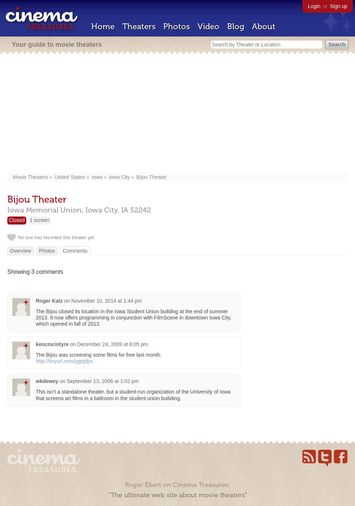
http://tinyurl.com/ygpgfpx (64, 361)
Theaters (139, 26)
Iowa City (119, 177)
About (263, 26)
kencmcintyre (52, 344)
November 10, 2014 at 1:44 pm (106, 301)
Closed (17, 220)
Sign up (338, 6)
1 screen (40, 220)
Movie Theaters (30, 177)
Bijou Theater (151, 177)
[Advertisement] (177, 114)
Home (103, 26)
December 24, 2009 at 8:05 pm (112, 344)
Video (209, 26)
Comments (75, 251)
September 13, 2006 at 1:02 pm (103, 381)
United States (69, 177)
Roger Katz (49, 301)
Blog (235, 26)
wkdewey (47, 381)
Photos (176, 26)
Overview (20, 251)
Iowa (97, 177)
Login (314, 6)
